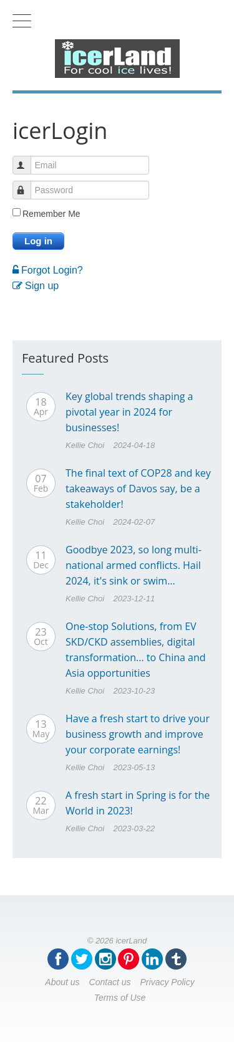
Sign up (35, 285)
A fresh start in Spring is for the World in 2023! (138, 803)
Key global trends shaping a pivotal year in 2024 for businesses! (129, 411)
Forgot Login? (47, 270)
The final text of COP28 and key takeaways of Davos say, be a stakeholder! (138, 488)
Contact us (110, 982)
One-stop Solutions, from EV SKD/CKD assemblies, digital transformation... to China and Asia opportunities (136, 649)
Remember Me (51, 214)
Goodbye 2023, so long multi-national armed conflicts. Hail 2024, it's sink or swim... (134, 565)
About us (62, 982)
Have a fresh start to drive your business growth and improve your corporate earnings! (138, 734)
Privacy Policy (167, 982)
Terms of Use (120, 998)
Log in (38, 241)
